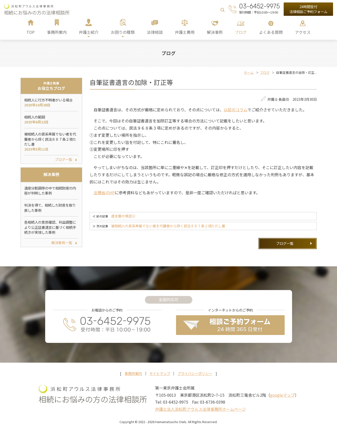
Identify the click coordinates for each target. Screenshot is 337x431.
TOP (30, 32)
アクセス (303, 32)
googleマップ (282, 395)
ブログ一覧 (284, 243)
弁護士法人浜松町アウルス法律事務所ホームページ (200, 409)
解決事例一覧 (61, 242)
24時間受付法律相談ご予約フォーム (308, 9)
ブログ (241, 32)
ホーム (249, 72)
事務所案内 (57, 32)
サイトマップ (159, 373)
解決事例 (215, 32)
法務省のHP (104, 193)
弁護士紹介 (89, 32)
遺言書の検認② (123, 216)
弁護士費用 (185, 32)
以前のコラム (235, 110)
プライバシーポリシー (195, 373)
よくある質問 (271, 32)
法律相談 (155, 32)
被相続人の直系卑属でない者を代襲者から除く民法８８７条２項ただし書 (168, 225)
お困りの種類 (123, 32)
